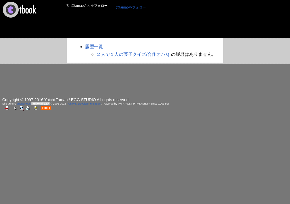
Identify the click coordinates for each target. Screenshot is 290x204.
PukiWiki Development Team (84, 103)
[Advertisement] (166, 24)
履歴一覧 (94, 46)
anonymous (24, 103)
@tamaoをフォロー (131, 7)
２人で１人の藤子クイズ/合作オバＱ (133, 54)
